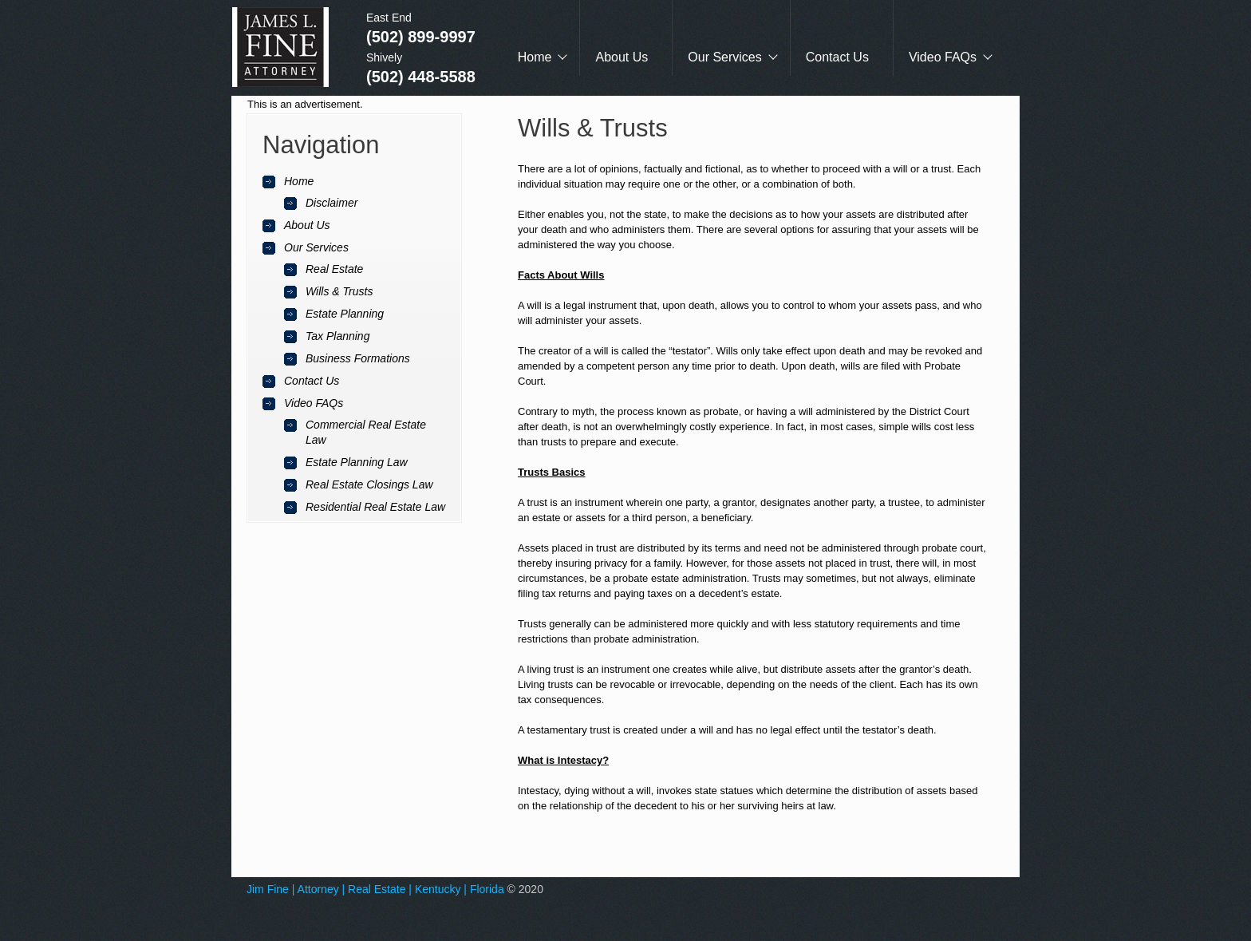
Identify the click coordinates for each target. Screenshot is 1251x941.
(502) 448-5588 (421, 76)
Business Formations (358, 358)
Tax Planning (337, 336)
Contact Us (837, 57)
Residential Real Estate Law (375, 506)
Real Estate (334, 269)
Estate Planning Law (357, 462)
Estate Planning (345, 313)
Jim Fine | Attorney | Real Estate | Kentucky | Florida (375, 889)
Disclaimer (331, 202)
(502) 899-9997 (421, 36)
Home (535, 57)
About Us (621, 57)
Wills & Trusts (339, 291)
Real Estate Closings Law (369, 484)
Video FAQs (943, 57)
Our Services (724, 57)
